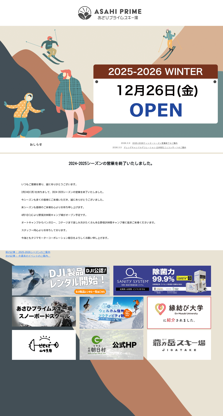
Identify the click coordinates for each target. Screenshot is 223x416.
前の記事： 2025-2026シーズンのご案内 (28, 252)
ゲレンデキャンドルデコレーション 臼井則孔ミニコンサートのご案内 (155, 147)
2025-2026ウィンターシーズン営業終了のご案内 (155, 143)
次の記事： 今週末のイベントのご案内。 (28, 255)
